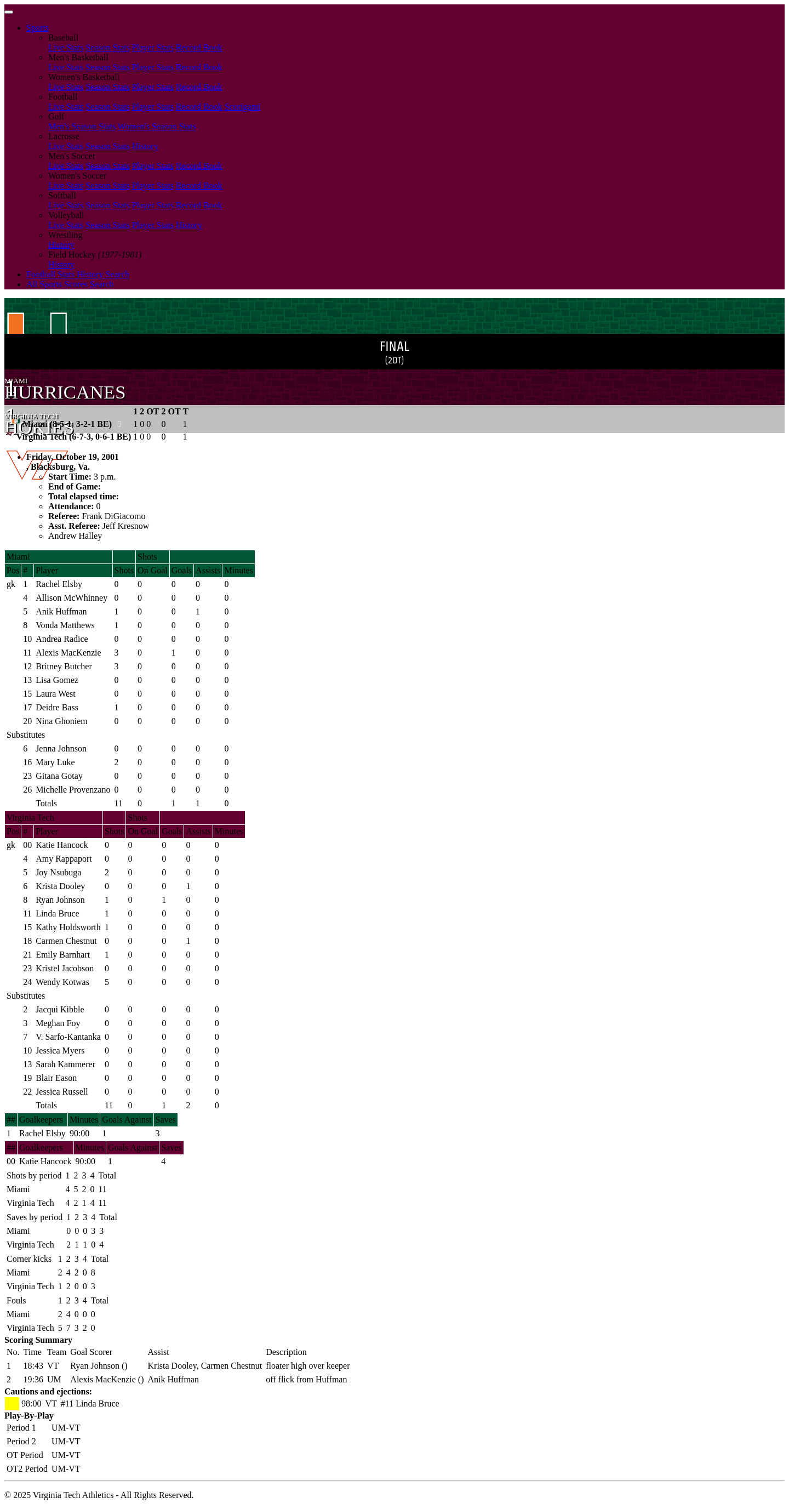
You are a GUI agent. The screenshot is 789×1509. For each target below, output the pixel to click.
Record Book (199, 47)
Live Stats (65, 47)
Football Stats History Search (77, 274)
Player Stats (153, 47)
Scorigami (243, 106)
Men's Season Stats (82, 126)
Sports (37, 27)
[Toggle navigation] (8, 12)
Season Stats (107, 47)
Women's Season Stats (157, 126)
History (145, 146)
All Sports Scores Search (70, 284)
